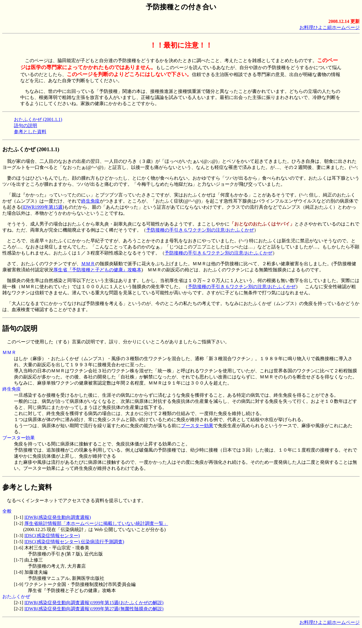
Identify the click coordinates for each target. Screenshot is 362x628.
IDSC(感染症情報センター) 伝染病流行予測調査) (74, 541)
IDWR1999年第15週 (42, 207)
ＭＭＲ (88, 263)
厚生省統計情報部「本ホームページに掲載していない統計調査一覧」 (96, 523)
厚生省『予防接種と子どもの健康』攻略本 (97, 269)
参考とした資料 (30, 131)
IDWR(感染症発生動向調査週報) (57, 517)
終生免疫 (90, 200)
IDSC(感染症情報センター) (52, 535)
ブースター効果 (197, 425)
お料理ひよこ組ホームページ (329, 27)
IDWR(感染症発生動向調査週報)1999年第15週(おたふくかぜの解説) (93, 602)
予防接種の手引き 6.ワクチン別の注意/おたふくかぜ (200, 230)
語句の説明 (25, 125)
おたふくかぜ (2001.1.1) (38, 119)
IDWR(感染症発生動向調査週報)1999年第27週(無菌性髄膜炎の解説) (93, 608)
